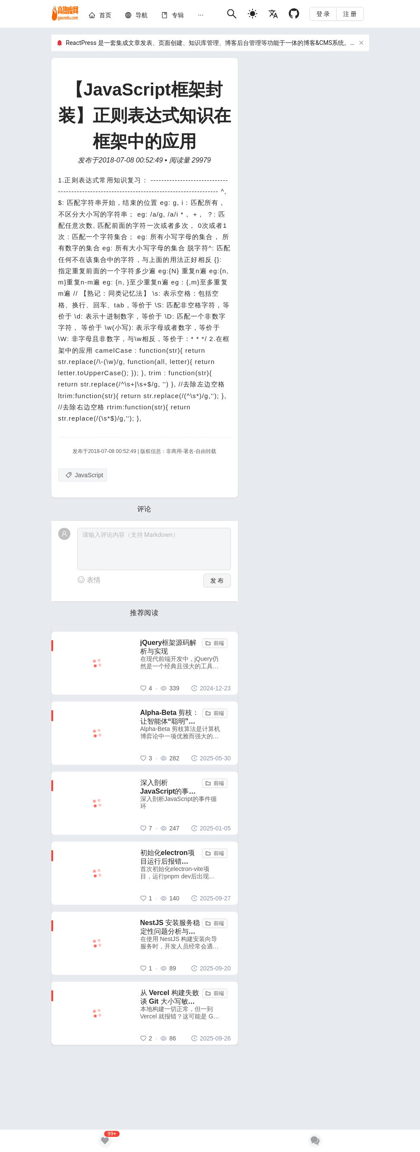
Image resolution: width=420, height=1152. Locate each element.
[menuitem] (100, 16)
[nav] (142, 15)
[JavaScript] (82, 475)
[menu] (154, 16)
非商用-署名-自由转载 (191, 451)
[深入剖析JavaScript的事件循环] (185, 803)
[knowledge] (178, 15)
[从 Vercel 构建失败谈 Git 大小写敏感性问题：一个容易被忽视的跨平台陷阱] (185, 1013)
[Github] (294, 13)
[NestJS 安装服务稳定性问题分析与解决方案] (185, 943)
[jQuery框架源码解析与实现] (185, 663)
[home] (65, 13)
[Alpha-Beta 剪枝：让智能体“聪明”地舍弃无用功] (185, 733)
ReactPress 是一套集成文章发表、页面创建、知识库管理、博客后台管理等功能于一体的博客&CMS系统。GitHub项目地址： (232, 42)
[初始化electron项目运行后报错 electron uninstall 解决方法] (185, 873)
